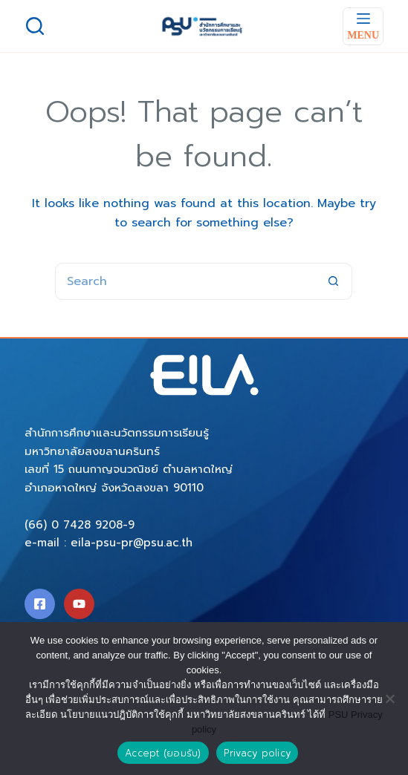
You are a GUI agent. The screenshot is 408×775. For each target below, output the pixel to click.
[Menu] (363, 26)
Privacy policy (257, 753)
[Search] (35, 26)
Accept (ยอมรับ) (163, 753)
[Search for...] (185, 281)
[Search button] (333, 281)
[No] (389, 698)
